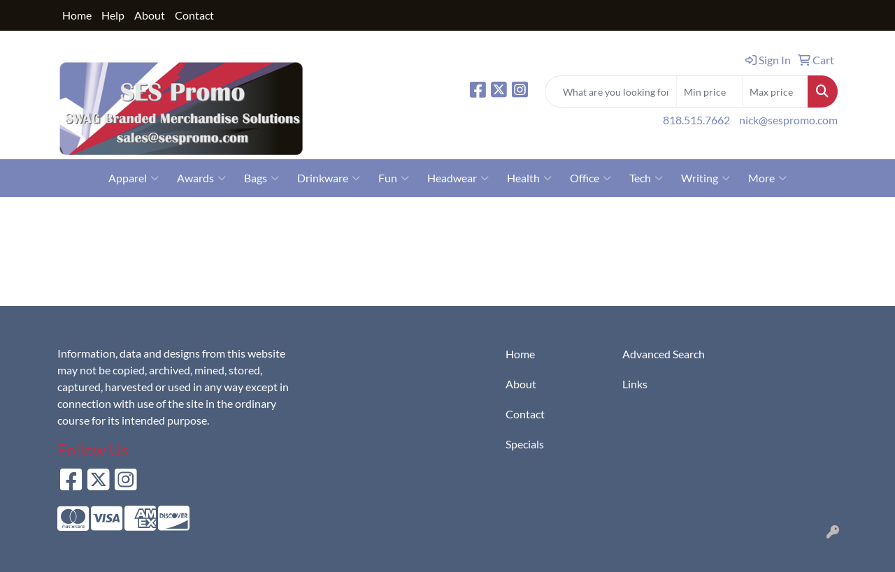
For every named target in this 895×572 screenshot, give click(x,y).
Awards (201, 178)
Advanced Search (663, 353)
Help (112, 15)
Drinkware (328, 178)
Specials (525, 443)
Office (590, 178)
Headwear (458, 178)
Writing (705, 178)
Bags (261, 178)
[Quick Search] (611, 91)
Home (77, 15)
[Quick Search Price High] (775, 91)
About (149, 15)
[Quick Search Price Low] (709, 91)
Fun (393, 178)
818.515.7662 (696, 119)
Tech (646, 178)
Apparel (133, 178)
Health (529, 178)
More (767, 178)
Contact (194, 15)
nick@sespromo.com (788, 119)
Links (634, 383)
